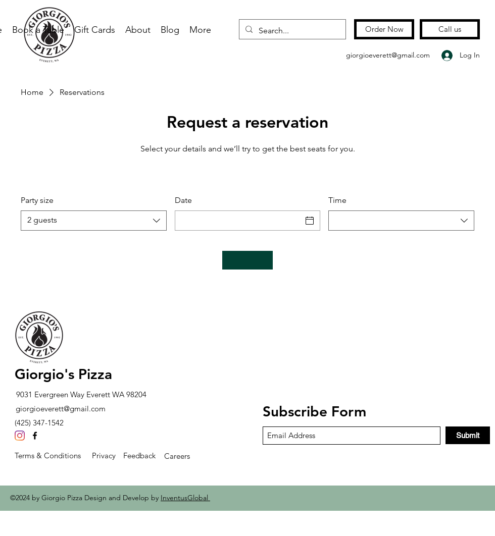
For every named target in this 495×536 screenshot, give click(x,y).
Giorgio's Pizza (63, 374)
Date (183, 200)
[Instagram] (20, 436)
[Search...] (291, 31)
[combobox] (94, 220)
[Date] (238, 220)
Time (337, 200)
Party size (37, 200)
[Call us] (450, 29)
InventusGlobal (185, 497)
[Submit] (467, 435)
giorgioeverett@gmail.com (388, 55)
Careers (177, 456)
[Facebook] (35, 436)
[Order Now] (384, 29)
